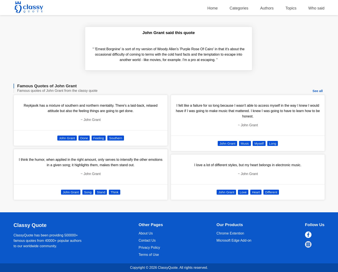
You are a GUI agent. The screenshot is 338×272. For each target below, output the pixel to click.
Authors (267, 8)
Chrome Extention (230, 233)
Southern (115, 138)
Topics (290, 8)
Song (88, 192)
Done (84, 138)
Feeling (98, 138)
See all (318, 91)
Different (271, 192)
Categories (239, 8)
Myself (259, 143)
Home (212, 8)
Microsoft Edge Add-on (233, 240)
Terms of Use (149, 254)
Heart (256, 192)
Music (245, 143)
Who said (316, 8)
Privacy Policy (149, 247)
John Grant (67, 138)
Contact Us (147, 240)
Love (243, 192)
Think (115, 192)
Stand (101, 192)
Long (272, 143)
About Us (146, 233)
